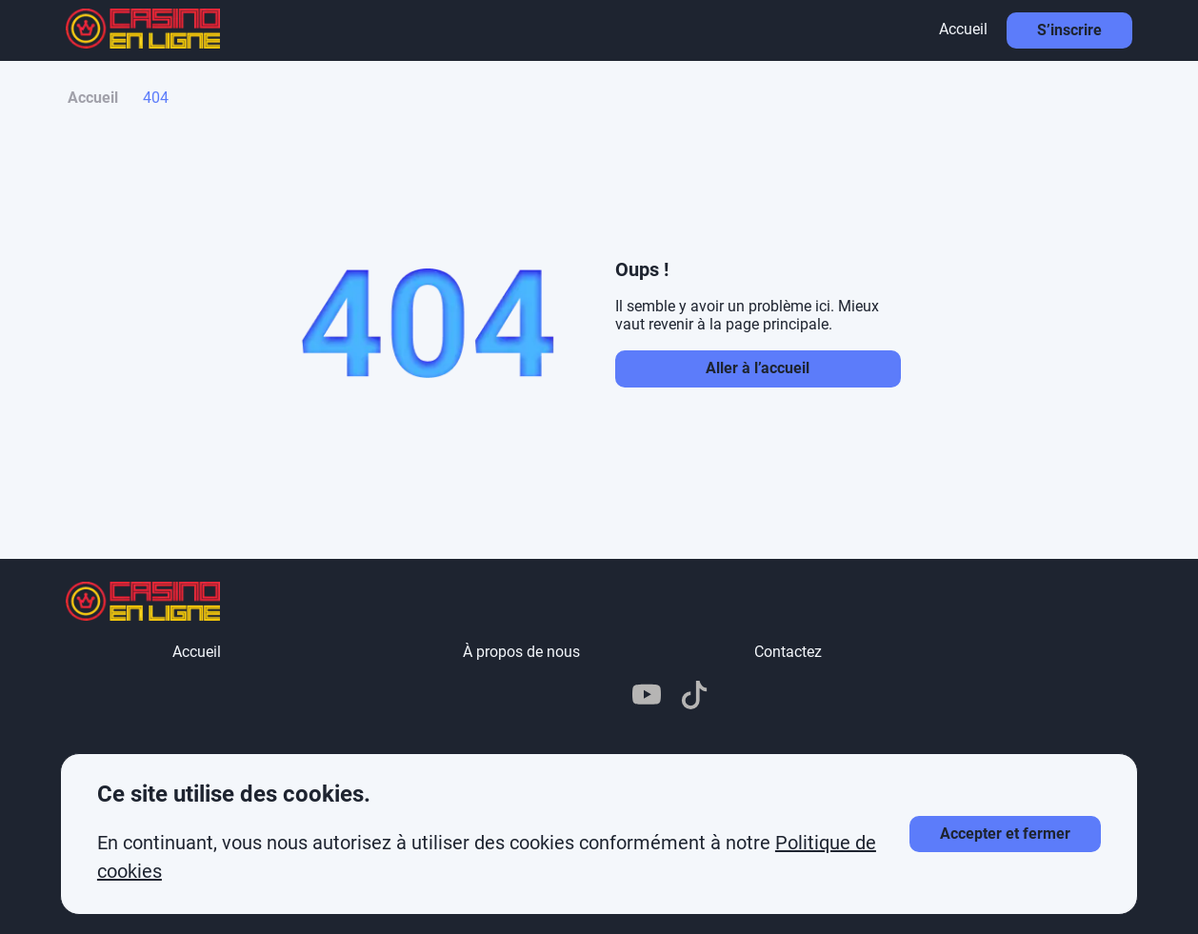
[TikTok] (694, 697)
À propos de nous (521, 652)
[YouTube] (646, 697)
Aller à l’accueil (757, 368)
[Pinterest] (503, 697)
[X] (599, 697)
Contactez (788, 652)
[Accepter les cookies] (1005, 834)
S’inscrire (1069, 30)
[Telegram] (551, 697)
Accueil (963, 29)
